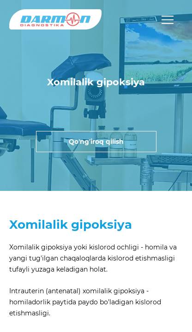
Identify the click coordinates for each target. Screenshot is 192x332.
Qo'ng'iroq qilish (96, 141)
